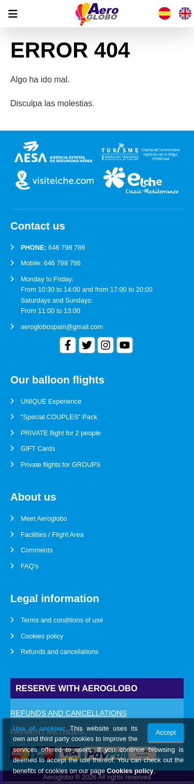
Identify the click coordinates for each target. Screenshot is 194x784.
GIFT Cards (38, 448)
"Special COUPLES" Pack (59, 417)
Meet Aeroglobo (44, 518)
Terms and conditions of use (62, 620)
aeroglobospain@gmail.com (62, 327)
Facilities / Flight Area (52, 534)
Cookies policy (42, 636)
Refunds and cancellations (59, 651)
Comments (37, 550)
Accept (166, 732)
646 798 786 (66, 247)
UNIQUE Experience (51, 401)
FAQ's (29, 566)
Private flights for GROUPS (60, 464)
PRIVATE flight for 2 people (61, 433)
